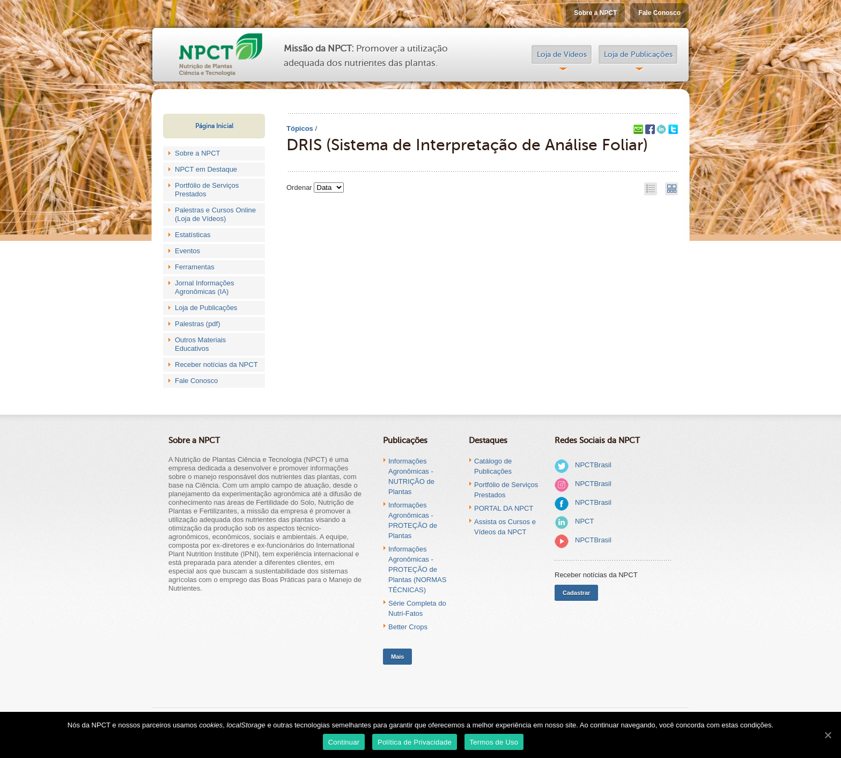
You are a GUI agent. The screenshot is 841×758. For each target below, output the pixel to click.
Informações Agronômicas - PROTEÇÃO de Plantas (412, 520)
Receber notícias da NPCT (216, 364)
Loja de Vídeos (562, 54)
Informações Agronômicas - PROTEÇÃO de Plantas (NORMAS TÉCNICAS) (417, 569)
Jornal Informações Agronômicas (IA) (204, 287)
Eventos (187, 251)
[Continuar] (827, 735)
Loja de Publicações (638, 54)
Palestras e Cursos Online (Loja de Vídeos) (215, 214)
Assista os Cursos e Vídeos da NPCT (505, 527)
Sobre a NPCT (595, 13)
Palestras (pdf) (197, 324)
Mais (397, 656)
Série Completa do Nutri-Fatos (417, 608)
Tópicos (299, 128)
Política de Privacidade (415, 742)
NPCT (584, 521)
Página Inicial (214, 126)
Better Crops (407, 627)
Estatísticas (192, 235)
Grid (671, 188)
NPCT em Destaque (206, 169)
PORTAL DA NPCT (503, 508)
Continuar (344, 742)
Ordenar (299, 187)
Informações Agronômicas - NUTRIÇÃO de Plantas (411, 476)
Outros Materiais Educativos (200, 344)
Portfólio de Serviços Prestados (207, 189)
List (650, 188)
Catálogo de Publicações (493, 466)
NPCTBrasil (593, 465)
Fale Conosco (659, 13)
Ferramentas (195, 267)
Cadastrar (576, 593)
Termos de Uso (494, 742)
